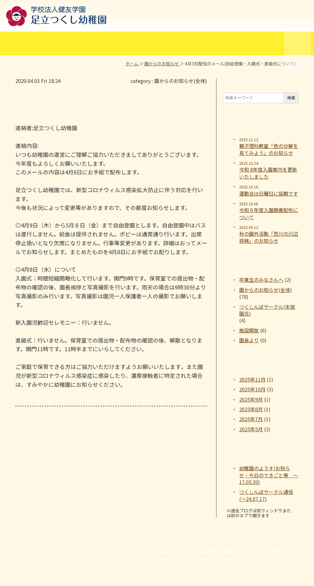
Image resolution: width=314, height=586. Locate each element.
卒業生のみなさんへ (261, 279)
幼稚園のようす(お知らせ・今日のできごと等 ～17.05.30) (268, 475)
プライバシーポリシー (181, 568)
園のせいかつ (240, 551)
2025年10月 (252, 389)
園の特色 (206, 551)
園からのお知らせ (162, 63)
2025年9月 (251, 399)
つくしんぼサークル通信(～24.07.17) (266, 495)
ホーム (132, 63)
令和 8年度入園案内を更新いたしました (268, 173)
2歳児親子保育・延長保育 (185, 559)
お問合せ (233, 559)
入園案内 (274, 551)
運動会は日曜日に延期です (268, 193)
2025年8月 (251, 409)
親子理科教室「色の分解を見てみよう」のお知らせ (268, 149)
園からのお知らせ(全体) (180, 80)
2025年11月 (252, 379)
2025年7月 (251, 419)
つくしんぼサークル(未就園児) (267, 310)
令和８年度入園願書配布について (268, 213)
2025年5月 (251, 429)
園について (174, 551)
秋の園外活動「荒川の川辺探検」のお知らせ (268, 237)
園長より (249, 340)
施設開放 (249, 330)
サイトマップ (267, 559)
